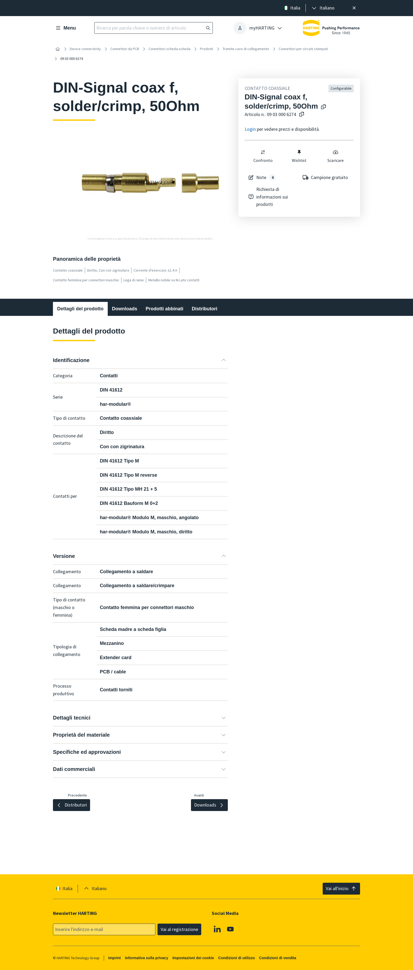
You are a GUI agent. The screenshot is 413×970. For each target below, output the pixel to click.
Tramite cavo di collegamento (246, 48)
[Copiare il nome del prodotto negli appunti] (322, 107)
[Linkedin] (217, 929)
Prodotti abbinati (164, 308)
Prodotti (206, 48)
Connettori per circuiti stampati (303, 48)
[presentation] (323, 8)
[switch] (263, 152)
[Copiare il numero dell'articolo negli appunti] (300, 114)
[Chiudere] (354, 8)
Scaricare (335, 156)
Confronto (262, 156)
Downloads (124, 308)
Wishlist (299, 156)
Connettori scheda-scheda (169, 48)
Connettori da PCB (124, 48)
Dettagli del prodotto (80, 308)
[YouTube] (230, 929)
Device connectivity (85, 48)
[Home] (57, 49)
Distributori (204, 308)
